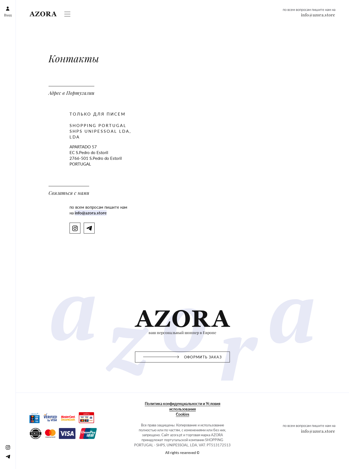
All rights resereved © (21, 399)
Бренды (110, 29)
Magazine (69, 29)
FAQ (143, 29)
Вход (6, 4)
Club (122, 29)
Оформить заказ (44, 29)
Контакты (157, 29)
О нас (133, 29)
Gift (82, 29)
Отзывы (94, 29)
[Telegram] (16, 14)
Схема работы (15, 29)
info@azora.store (17, 48)
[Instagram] (6, 14)
